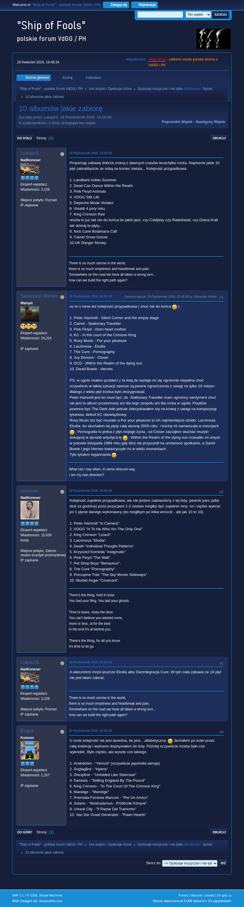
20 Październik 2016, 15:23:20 (90, 730)
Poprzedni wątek (177, 122)
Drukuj (219, 138)
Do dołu (24, 138)
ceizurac (30, 490)
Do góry (24, 832)
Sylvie (207, 89)
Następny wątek (210, 122)
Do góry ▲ (224, 895)
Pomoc (183, 895)
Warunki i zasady (202, 895)
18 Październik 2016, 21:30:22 (90, 662)
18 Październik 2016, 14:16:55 (90, 153)
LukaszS (30, 153)
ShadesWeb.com (50, 901)
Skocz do (153, 863)
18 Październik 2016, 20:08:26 (90, 490)
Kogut (27, 730)
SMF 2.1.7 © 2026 (24, 895)
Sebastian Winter (39, 296)
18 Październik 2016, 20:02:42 (90, 296)
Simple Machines (50, 895)
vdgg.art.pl (157, 59)
